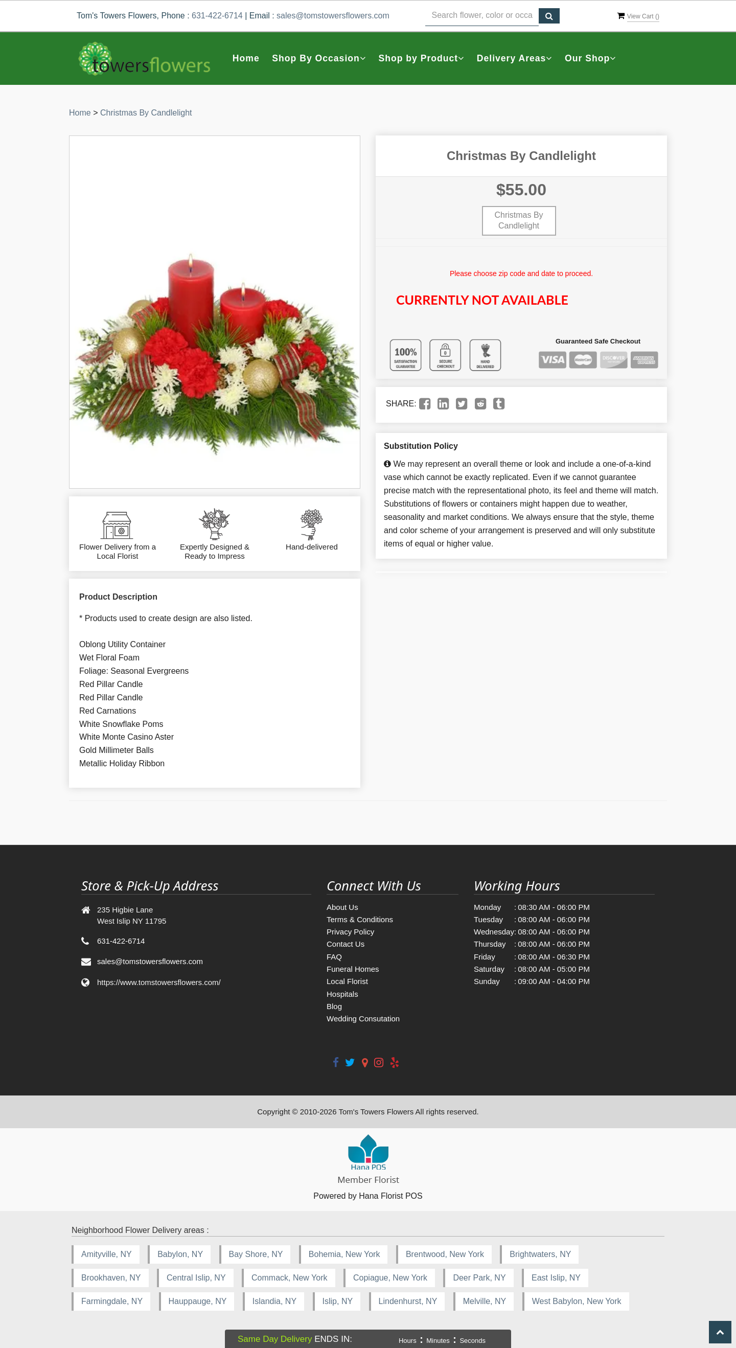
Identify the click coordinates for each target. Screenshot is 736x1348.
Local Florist (347, 981)
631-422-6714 (217, 15)
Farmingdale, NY (112, 1301)
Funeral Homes (353, 969)
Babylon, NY (180, 1254)
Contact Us (345, 944)
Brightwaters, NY (540, 1254)
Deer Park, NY (479, 1277)
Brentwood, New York (445, 1254)
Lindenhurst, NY (408, 1301)
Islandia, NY (274, 1301)
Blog (334, 1006)
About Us (342, 907)
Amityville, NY (106, 1254)
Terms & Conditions (360, 919)
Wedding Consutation (363, 1018)
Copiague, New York (390, 1277)
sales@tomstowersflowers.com (333, 15)
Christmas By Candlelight (146, 112)
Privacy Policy (350, 931)
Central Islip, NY (196, 1277)
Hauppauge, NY (198, 1301)
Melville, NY (484, 1301)
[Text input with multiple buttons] (482, 16)
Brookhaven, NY (111, 1277)
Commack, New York (289, 1277)
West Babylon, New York (577, 1301)
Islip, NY (338, 1301)
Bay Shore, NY (256, 1254)
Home (246, 58)
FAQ (334, 956)
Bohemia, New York (344, 1254)
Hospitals (342, 994)
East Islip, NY (556, 1277)
